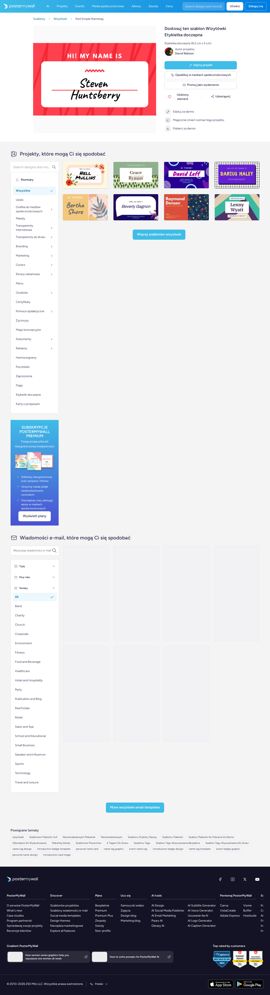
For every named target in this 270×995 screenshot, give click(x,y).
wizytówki (18, 837)
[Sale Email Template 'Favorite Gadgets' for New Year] (236, 593)
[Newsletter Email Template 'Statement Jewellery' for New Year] (85, 593)
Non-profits (103, 931)
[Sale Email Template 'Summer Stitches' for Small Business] (186, 693)
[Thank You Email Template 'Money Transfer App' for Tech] (136, 593)
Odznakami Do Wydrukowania (29, 843)
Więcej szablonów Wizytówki (159, 234)
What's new (14, 910)
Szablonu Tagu (142, 843)
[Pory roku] (53, 577)
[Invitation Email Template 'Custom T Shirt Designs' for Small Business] (186, 593)
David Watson (184, 53)
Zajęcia (125, 910)
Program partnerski (19, 920)
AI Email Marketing (163, 915)
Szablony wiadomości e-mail (69, 910)
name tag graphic (114, 848)
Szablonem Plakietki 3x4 (43, 837)
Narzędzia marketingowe (66, 926)
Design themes (60, 920)
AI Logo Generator (200, 920)
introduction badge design (168, 848)
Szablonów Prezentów (88, 843)
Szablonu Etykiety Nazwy (142, 837)
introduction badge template (53, 848)
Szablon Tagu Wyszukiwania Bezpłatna (178, 843)
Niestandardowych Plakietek (79, 837)
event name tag (138, 848)
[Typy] (53, 566)
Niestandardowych (111, 837)
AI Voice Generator (200, 910)
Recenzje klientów (19, 931)
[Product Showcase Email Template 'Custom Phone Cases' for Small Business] (136, 693)
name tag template (200, 848)
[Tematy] (53, 588)
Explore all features (62, 931)
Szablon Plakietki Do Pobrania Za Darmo (211, 837)
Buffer (247, 910)
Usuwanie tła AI (198, 915)
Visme (247, 905)
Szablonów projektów (64, 905)
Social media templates (65, 915)
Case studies (15, 915)
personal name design (25, 854)
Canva (224, 905)
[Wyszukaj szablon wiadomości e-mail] (32, 551)
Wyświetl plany (34, 516)
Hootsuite (249, 915)
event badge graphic (228, 848)
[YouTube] (257, 879)
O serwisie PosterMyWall (23, 905)
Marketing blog (130, 920)
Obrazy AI (157, 926)
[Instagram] (232, 879)
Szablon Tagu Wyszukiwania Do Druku (227, 843)
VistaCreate (228, 910)
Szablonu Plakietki (172, 837)
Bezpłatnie (102, 905)
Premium (101, 910)
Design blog (128, 915)
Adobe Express (230, 915)
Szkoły (99, 926)
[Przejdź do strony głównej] (17, 6)
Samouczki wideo (132, 905)
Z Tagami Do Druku (117, 843)
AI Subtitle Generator (202, 905)
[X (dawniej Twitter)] (245, 879)
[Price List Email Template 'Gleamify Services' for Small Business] (85, 693)
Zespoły (100, 920)
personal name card (87, 848)
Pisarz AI (157, 920)
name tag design (22, 848)
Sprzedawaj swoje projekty (25, 926)
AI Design (157, 905)
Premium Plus (104, 915)
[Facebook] (220, 879)
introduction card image (57, 854)
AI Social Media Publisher (167, 910)
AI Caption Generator (202, 926)
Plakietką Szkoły (61, 843)
